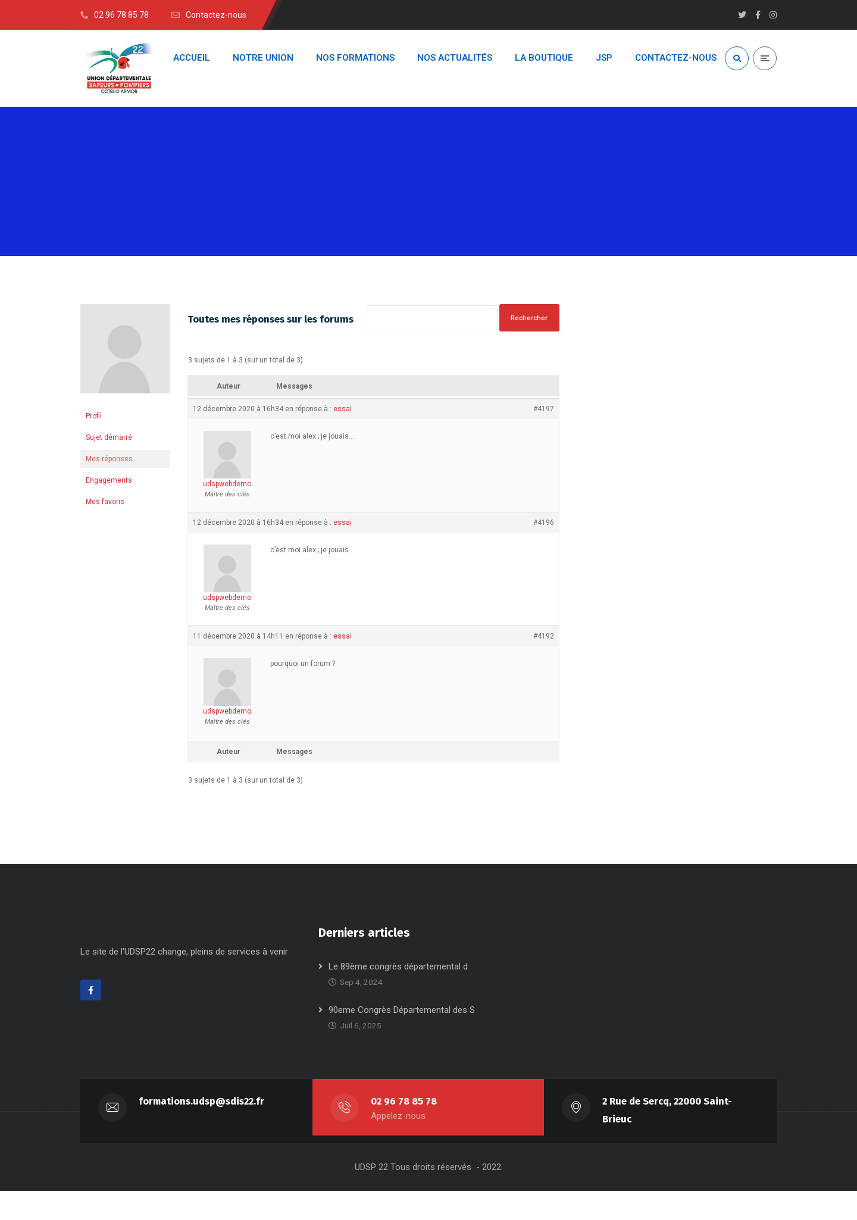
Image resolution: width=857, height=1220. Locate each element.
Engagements (109, 491)
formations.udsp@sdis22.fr (202, 1130)
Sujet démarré (109, 449)
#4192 (543, 663)
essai (342, 435)
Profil (94, 427)
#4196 (543, 549)
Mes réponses (109, 470)
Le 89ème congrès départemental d (398, 995)
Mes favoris (105, 513)
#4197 (543, 435)
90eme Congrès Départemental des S (402, 1039)
